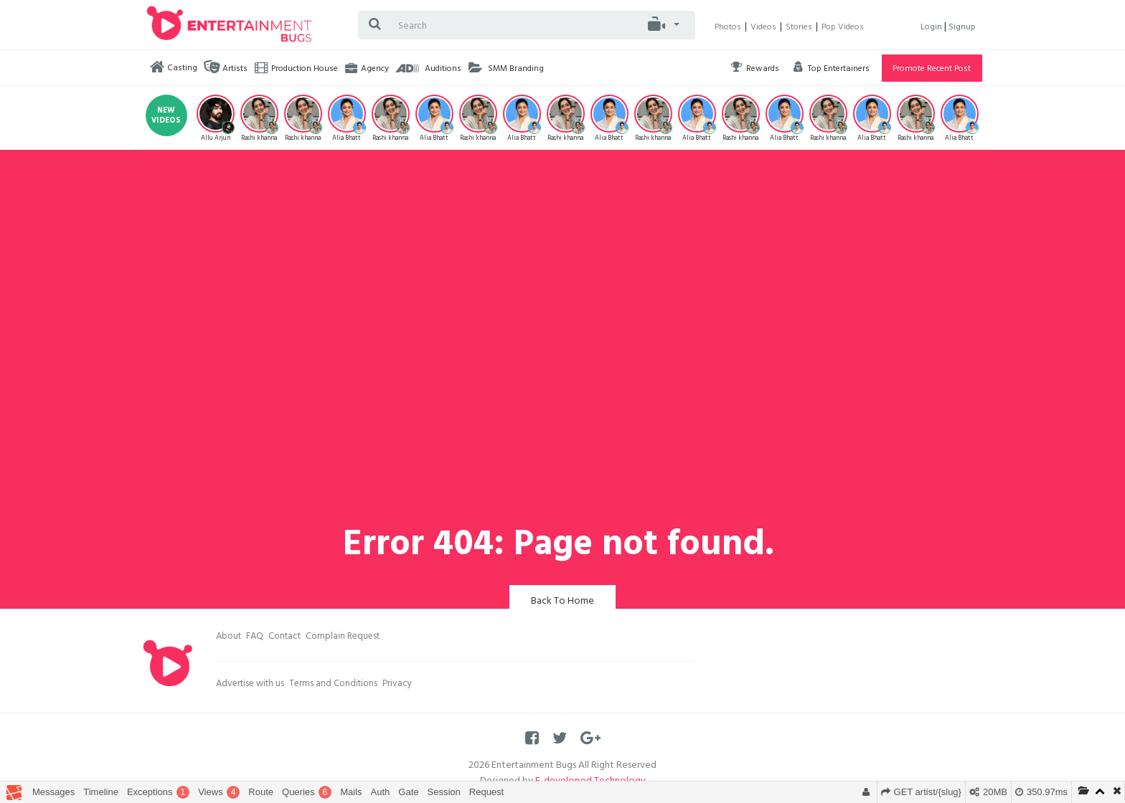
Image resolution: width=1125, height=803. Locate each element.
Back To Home (562, 602)
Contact (284, 637)
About (228, 637)
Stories (799, 28)
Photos (728, 28)
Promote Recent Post (932, 69)
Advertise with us (250, 684)
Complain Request (343, 637)
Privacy (397, 684)
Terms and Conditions (333, 684)
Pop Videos (843, 28)
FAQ (254, 637)
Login (932, 28)
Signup (962, 28)
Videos (763, 28)
